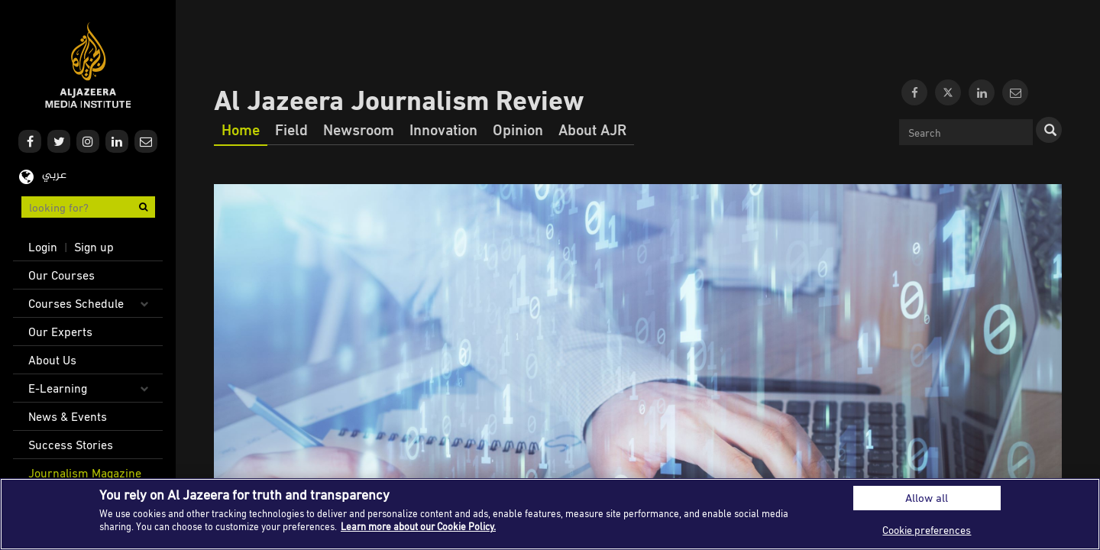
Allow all (926, 497)
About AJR (592, 129)
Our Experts (60, 331)
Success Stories (70, 444)
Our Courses (61, 275)
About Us (52, 359)
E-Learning (57, 388)
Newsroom (358, 129)
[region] (550, 514)
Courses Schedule (76, 303)
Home (241, 129)
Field (291, 129)
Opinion (518, 129)
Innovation (443, 129)
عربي (54, 175)
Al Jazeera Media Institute (88, 65)
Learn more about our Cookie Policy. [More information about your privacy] (418, 526)
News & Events (67, 416)
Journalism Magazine (84, 472)
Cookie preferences (926, 529)
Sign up (94, 246)
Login (42, 246)
